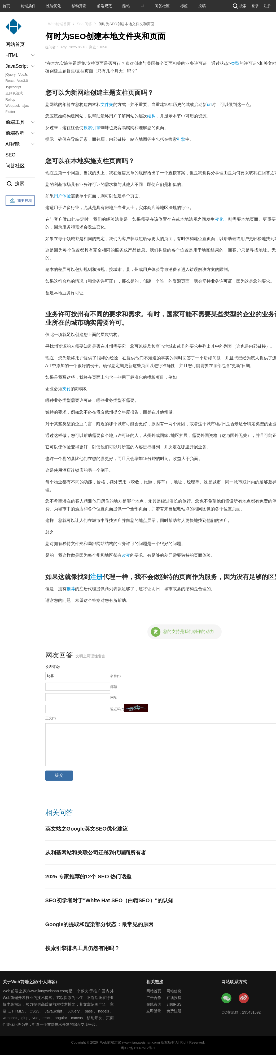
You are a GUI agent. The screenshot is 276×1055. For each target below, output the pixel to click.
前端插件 (28, 6)
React (10, 81)
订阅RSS (174, 1004)
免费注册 (174, 1011)
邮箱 (113, 687)
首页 (6, 6)
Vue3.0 (22, 81)
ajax (26, 106)
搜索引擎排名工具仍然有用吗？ (82, 948)
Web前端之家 (110, 1042)
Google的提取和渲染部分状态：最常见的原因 (99, 924)
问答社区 (162, 6)
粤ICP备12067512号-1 (138, 1048)
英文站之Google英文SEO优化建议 (86, 829)
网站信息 (174, 991)
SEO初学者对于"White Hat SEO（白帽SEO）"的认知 (109, 900)
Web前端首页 (59, 24)
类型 (235, 63)
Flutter (10, 112)
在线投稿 (174, 998)
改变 (126, 555)
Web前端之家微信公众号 (226, 998)
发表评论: (52, 667)
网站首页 (15, 44)
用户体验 (62, 196)
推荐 (71, 588)
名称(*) (115, 676)
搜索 (238, 6)
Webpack (13, 106)
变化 (219, 219)
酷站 (126, 6)
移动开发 (79, 6)
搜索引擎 (92, 127)
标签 (184, 6)
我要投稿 (20, 201)
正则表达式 (14, 93)
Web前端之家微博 (244, 998)
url (209, 104)
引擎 (181, 139)
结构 (151, 116)
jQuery (11, 74)
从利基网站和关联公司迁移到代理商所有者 (95, 853)
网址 (113, 697)
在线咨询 (153, 1004)
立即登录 (153, 1011)
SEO (11, 155)
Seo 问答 (84, 24)
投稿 (202, 6)
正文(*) (50, 718)
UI (142, 6)
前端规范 (104, 6)
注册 (267, 6)
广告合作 (153, 998)
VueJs (23, 74)
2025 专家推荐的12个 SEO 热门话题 (88, 876)
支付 (66, 388)
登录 (255, 6)
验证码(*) (117, 709)
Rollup (10, 99)
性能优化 (53, 6)
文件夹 (106, 104)
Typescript (13, 87)
